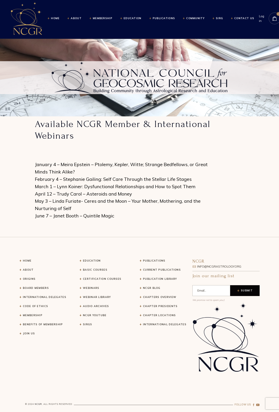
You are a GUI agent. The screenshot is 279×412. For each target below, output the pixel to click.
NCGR (38, 404)
